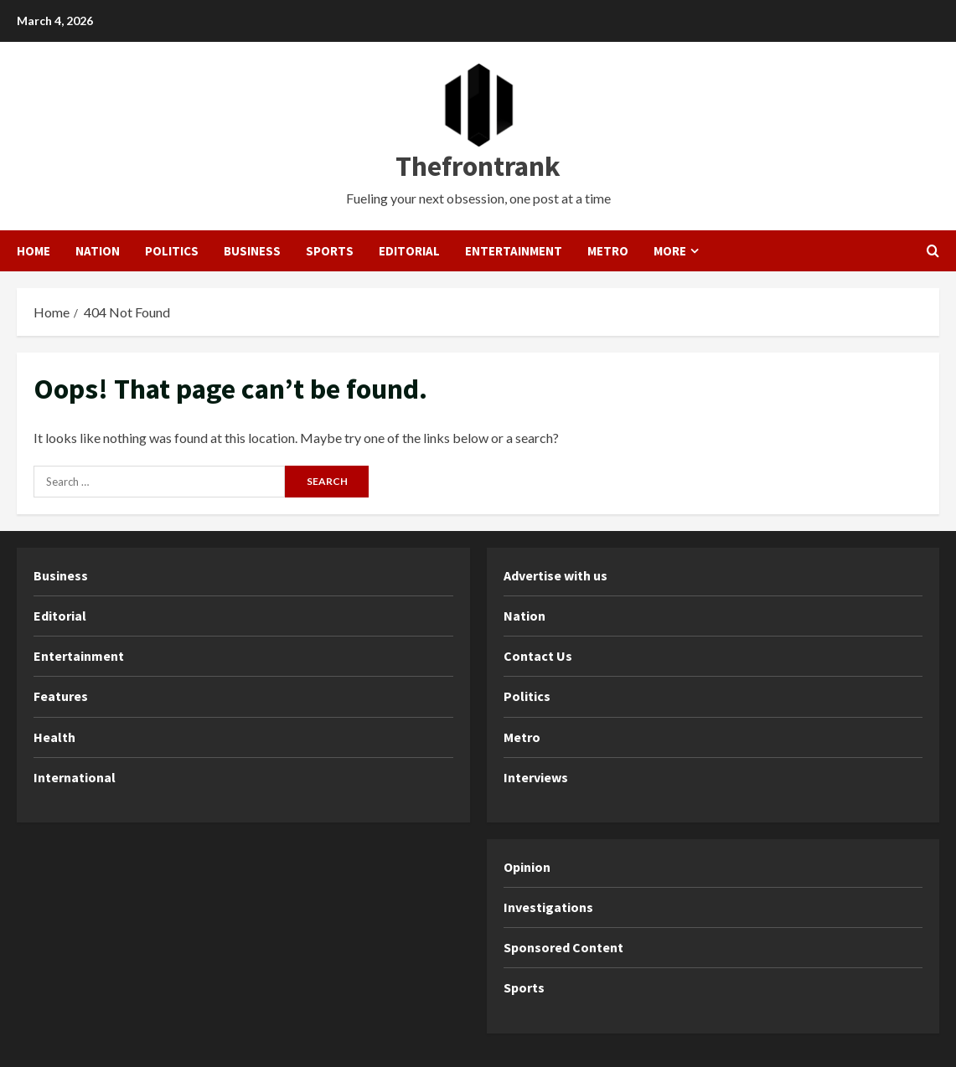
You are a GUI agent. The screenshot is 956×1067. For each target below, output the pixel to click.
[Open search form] (933, 251)
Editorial (409, 251)
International (75, 777)
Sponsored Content (563, 947)
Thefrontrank (478, 165)
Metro (607, 251)
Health (54, 737)
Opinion (527, 866)
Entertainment (513, 251)
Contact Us (538, 655)
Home (33, 251)
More (670, 251)
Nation (97, 251)
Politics (172, 251)
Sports (330, 251)
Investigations (548, 907)
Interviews (536, 777)
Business (252, 251)
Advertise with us (555, 575)
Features (61, 696)
